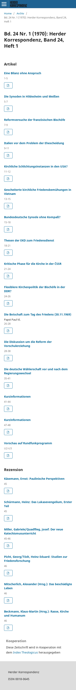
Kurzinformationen (17, 396)
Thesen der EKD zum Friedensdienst (29, 240)
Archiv (20, 13)
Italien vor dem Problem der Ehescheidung (34, 143)
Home (8, 13)
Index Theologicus (26, 652)
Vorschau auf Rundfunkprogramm (28, 443)
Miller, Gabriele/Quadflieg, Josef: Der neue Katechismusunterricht (33, 531)
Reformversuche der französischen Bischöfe (34, 120)
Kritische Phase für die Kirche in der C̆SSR (32, 264)
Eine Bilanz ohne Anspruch (22, 73)
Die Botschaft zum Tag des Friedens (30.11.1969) (37, 314)
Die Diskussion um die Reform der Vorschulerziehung (28, 344)
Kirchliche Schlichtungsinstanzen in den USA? (36, 166)
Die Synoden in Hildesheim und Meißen (31, 96)
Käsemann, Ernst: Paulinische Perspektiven (34, 479)
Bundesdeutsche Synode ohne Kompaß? (32, 217)
